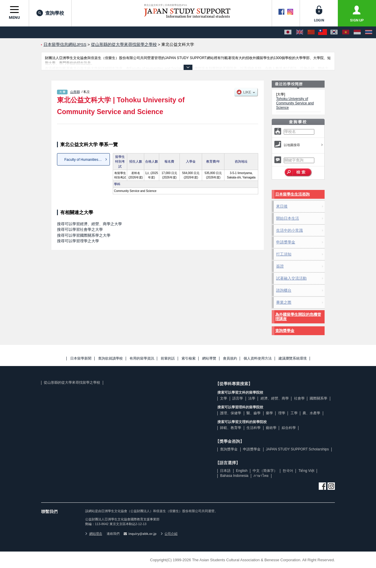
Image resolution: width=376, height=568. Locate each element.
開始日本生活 (287, 218)
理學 (281, 413)
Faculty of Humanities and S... (87, 160)
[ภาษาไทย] (368, 32)
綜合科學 (289, 428)
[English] (299, 32)
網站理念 (93, 533)
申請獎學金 (285, 242)
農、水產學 (311, 413)
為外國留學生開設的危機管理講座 (298, 316)
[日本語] (287, 32)
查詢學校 (50, 13)
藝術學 (271, 428)
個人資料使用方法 (258, 358)
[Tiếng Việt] (345, 32)
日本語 (225, 471)
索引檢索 (189, 358)
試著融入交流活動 (291, 278)
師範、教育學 (230, 428)
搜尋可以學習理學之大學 (78, 241)
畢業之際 (283, 302)
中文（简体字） (265, 471)
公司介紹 (169, 533)
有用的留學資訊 (142, 358)
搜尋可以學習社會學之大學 (80, 229)
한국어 (288, 471)
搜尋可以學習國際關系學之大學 (83, 235)
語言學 (237, 398)
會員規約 (230, 358)
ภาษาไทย (261, 476)
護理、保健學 (230, 413)
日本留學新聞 (80, 358)
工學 (294, 413)
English (241, 471)
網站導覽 (209, 358)
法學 (251, 398)
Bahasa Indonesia (234, 476)
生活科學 (253, 428)
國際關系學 (318, 398)
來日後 (282, 206)
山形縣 (75, 91)
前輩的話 (168, 358)
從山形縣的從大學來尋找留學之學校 (72, 382)
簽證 (280, 266)
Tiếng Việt (306, 471)
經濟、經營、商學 (275, 398)
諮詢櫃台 (283, 290)
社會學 (299, 398)
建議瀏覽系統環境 (292, 358)
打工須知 (283, 254)
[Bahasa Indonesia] (357, 32)
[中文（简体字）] (311, 32)
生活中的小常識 (289, 230)
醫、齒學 (253, 413)
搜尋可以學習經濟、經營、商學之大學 (89, 224)
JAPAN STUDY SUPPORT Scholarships (297, 449)
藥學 (269, 413)
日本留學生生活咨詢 (292, 194)
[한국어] (334, 32)
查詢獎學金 (284, 330)
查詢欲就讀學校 (110, 358)
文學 (223, 398)
